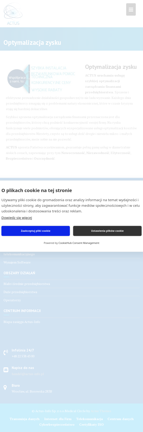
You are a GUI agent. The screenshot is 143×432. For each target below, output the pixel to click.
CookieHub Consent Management (78, 243)
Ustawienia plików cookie (107, 230)
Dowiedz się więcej (16, 217)
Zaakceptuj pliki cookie (35, 230)
